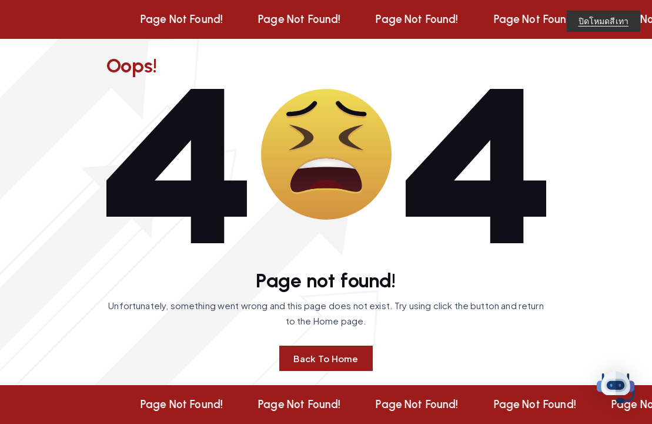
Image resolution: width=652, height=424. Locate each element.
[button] (615, 387)
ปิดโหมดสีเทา (604, 20)
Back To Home (325, 358)
